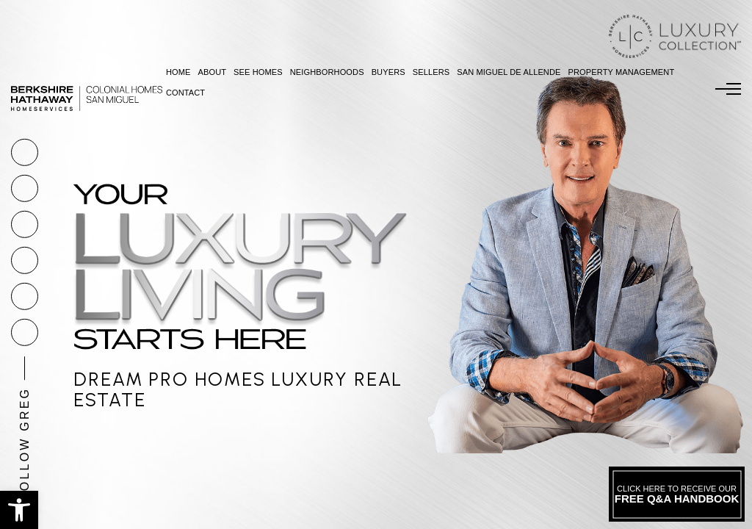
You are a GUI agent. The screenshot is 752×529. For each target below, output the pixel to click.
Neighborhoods (327, 72)
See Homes (258, 72)
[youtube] (24, 296)
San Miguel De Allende (508, 72)
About (212, 72)
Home (178, 72)
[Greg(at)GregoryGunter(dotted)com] (24, 188)
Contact (185, 92)
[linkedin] (24, 332)
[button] (19, 510)
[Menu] (728, 89)
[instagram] (24, 260)
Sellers (431, 72)
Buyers (388, 72)
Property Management (621, 72)
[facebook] (24, 224)
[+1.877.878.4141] (24, 152)
